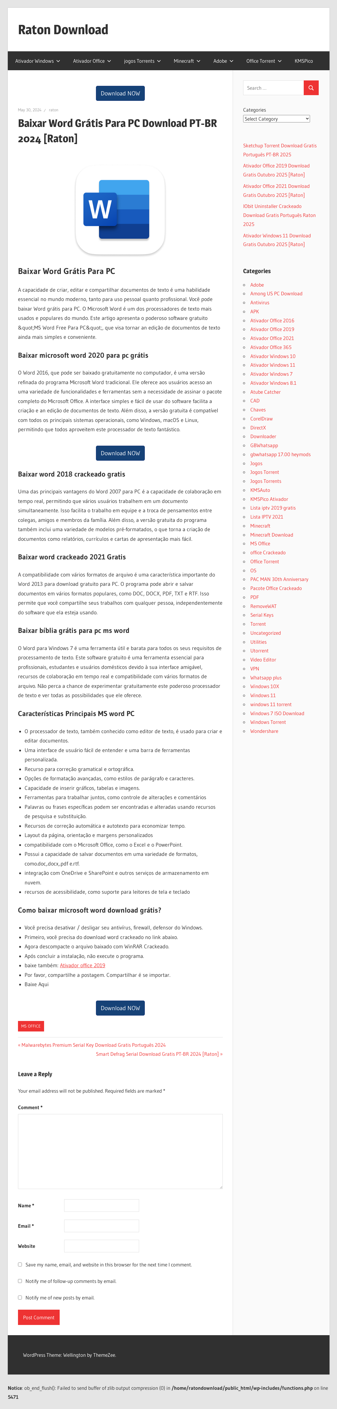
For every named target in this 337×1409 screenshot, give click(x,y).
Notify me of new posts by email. (59, 1297)
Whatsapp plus (266, 677)
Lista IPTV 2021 (266, 516)
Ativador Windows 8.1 (273, 383)
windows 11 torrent (271, 704)
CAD (255, 400)
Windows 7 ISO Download (277, 713)
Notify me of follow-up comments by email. (70, 1281)
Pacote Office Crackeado (276, 588)
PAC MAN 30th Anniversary (279, 579)
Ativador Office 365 (270, 347)
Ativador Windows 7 (271, 374)
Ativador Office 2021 (272, 338)
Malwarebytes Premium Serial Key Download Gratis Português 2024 (93, 1045)
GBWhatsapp (264, 445)
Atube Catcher (265, 392)
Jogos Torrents (265, 481)
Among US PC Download (276, 293)
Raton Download (63, 29)
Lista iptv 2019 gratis (273, 507)
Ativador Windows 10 (273, 356)
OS (253, 570)
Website (26, 1246)
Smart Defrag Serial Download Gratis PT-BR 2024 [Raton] (157, 1054)
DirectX (258, 427)
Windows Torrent (268, 722)
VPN (254, 668)
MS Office (31, 1026)
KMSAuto (260, 490)
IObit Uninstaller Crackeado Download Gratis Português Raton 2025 (279, 215)
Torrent (258, 624)
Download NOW (120, 93)
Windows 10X (264, 686)
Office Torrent (264, 61)
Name (26, 1205)
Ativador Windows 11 (272, 365)
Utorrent (259, 650)
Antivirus (259, 302)
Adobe (223, 61)
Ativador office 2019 (82, 965)
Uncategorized (265, 633)
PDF (254, 597)
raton (53, 110)
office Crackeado (268, 552)
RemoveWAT (263, 606)
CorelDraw (261, 418)
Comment (30, 1107)
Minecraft (187, 61)
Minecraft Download (271, 534)
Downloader (263, 436)
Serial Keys (261, 615)
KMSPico (304, 61)
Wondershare (264, 731)
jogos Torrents (142, 61)
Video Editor (263, 659)
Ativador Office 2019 (272, 329)
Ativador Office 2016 (272, 320)
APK (254, 311)
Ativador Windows (37, 61)
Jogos (256, 463)
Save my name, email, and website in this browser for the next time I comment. (108, 1264)
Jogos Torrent (264, 472)
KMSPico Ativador (269, 499)
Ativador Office (92, 61)
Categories (254, 110)
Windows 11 (263, 695)
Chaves (258, 409)
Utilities (258, 642)
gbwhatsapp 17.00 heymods (280, 454)
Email (26, 1226)
